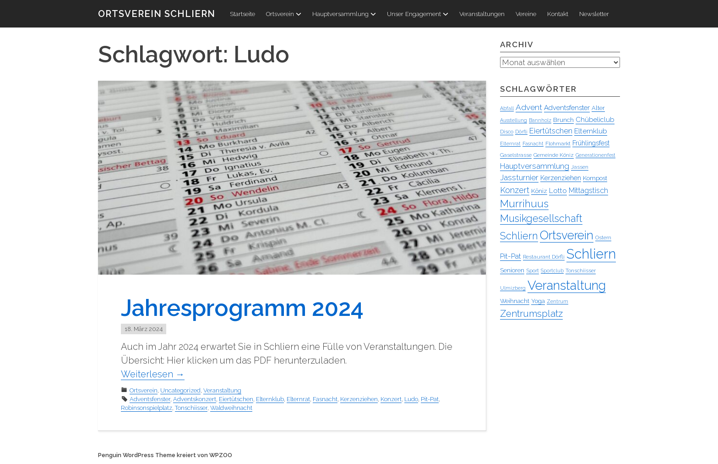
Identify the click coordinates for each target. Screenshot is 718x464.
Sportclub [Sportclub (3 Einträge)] (552, 271)
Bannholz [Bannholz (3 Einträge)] (540, 120)
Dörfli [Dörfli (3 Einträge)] (521, 132)
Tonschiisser (191, 407)
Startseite (242, 13)
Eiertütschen (236, 399)
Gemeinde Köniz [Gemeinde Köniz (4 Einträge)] (553, 155)
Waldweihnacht (231, 407)
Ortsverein (283, 13)
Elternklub (270, 399)
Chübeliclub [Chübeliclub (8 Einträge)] (595, 120)
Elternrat (298, 399)
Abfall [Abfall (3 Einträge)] (507, 108)
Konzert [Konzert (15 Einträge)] (514, 190)
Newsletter (594, 13)
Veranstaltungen (482, 13)
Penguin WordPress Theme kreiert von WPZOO (165, 455)
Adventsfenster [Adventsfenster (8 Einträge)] (567, 108)
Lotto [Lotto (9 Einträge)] (558, 191)
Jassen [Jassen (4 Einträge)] (579, 167)
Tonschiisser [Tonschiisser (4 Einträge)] (581, 271)
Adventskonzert (194, 399)
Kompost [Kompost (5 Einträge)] (595, 178)
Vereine (526, 13)
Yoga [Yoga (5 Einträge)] (538, 301)
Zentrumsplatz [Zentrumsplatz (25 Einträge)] (531, 314)
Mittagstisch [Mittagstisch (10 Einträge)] (588, 191)
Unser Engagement (417, 13)
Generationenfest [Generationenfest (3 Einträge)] (595, 155)
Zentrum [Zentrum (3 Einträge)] (557, 301)
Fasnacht (325, 399)
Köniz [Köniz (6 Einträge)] (539, 191)
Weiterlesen (153, 374)
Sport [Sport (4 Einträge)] (532, 271)
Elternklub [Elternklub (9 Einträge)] (590, 131)
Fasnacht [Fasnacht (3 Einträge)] (533, 144)
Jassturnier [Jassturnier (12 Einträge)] (519, 177)
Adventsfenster (150, 399)
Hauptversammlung (344, 13)
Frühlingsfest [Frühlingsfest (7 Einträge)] (590, 143)
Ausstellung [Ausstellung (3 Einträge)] (513, 120)
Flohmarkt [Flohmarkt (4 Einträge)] (558, 144)
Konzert (391, 399)
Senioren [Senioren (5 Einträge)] (512, 270)
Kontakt (557, 13)
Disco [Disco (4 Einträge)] (506, 132)
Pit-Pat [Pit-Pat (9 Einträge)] (510, 256)
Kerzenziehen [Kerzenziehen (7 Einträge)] (560, 178)
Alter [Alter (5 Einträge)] (598, 108)
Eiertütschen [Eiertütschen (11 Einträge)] (550, 131)
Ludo (411, 399)
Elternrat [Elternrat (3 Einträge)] (510, 144)
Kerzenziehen (359, 399)
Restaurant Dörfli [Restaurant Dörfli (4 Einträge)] (544, 257)
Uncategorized (180, 390)
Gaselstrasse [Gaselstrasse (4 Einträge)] (516, 155)
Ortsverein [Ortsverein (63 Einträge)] (566, 236)
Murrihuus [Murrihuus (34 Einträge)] (524, 204)
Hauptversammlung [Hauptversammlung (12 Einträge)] (534, 166)
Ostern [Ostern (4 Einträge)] (603, 238)
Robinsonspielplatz (146, 407)
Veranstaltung (222, 390)
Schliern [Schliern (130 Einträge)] (591, 254)
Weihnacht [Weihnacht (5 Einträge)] (514, 301)
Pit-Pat (430, 399)
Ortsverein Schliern (156, 13)
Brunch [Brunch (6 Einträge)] (563, 120)
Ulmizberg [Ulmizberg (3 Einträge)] (513, 288)
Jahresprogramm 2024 (242, 307)
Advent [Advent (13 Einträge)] (529, 107)
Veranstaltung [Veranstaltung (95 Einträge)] (567, 285)
